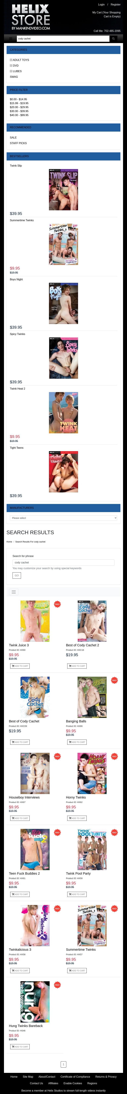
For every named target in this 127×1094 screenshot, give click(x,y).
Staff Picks (18, 143)
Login (101, 4)
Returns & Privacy (106, 1076)
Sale (13, 137)
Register (116, 4)
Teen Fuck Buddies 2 (24, 873)
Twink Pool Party (78, 873)
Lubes (17, 71)
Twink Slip (16, 165)
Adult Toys (21, 60)
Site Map (28, 1076)
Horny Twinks (76, 797)
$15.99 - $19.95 (19, 103)
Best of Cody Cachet (24, 721)
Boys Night (16, 279)
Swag (14, 76)
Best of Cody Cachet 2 (82, 645)
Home (9, 541)
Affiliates (53, 1083)
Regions (92, 1083)
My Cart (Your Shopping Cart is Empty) (106, 14)
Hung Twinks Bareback (26, 1026)
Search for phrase (23, 556)
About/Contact (47, 1076)
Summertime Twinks (22, 220)
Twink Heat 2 (17, 388)
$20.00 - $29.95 (19, 107)
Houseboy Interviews (24, 797)
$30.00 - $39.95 (19, 111)
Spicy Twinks (17, 334)
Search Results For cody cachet (30, 541)
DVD (16, 65)
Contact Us (36, 1083)
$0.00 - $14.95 (18, 99)
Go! (17, 575)
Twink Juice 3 (19, 645)
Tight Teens (16, 447)
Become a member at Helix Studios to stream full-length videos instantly (63, 1090)
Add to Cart (20, 665)
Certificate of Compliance (75, 1076)
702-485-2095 (112, 31)
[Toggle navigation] (10, 38)
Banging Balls (76, 721)
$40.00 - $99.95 (19, 115)
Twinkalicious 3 (20, 949)
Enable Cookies (73, 1083)
